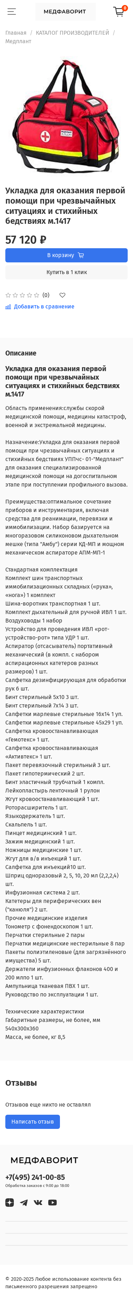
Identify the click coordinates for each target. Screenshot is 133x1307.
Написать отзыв (32, 1121)
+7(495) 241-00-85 (35, 1177)
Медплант (18, 41)
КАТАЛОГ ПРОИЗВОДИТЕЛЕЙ (72, 32)
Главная (16, 32)
